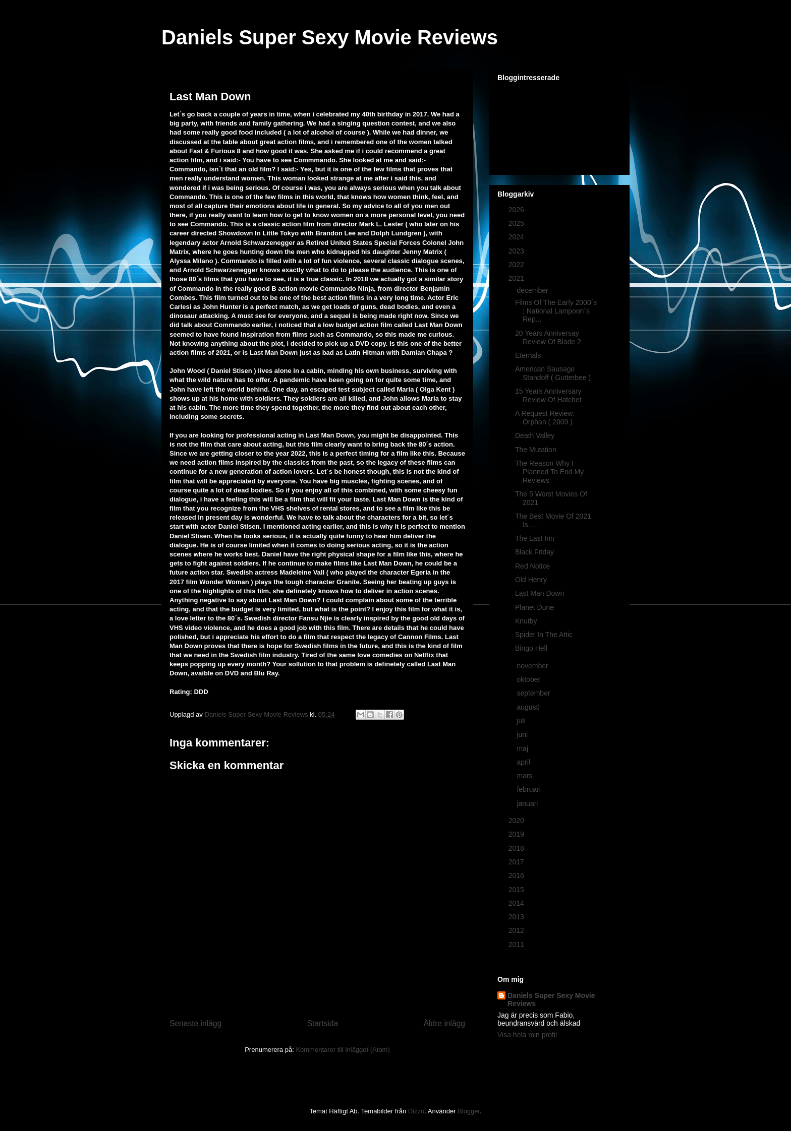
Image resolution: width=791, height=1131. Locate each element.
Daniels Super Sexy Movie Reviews (329, 37)
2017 (517, 862)
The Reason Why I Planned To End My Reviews (549, 471)
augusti (529, 707)
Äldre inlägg (444, 1023)
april (524, 762)
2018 (517, 848)
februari (529, 789)
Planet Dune (534, 607)
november (533, 666)
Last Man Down (539, 593)
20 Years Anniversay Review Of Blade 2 (548, 337)
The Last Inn (534, 538)
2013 (517, 917)
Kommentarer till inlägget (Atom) (342, 1049)
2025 (517, 223)
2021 (517, 278)
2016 (517, 875)
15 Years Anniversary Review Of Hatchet (548, 395)
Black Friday (534, 552)
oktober (529, 679)
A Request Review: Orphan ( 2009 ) (545, 417)
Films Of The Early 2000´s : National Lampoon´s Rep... (556, 311)
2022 (517, 265)
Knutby (526, 621)
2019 (517, 834)
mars (525, 776)
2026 (517, 210)
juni (523, 734)
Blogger (469, 1111)
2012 (517, 930)
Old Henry (531, 580)
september (534, 693)
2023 (517, 251)
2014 (517, 903)
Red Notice (532, 566)
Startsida (322, 1023)
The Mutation (535, 450)
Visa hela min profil (527, 1035)
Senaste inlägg (195, 1023)
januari (528, 803)
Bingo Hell (531, 648)
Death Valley (534, 435)
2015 (517, 890)
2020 (517, 820)
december (533, 290)
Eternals (528, 355)
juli (522, 721)
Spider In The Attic (544, 635)
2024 (517, 237)
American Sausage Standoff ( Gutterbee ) (553, 373)
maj (523, 748)
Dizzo (416, 1111)
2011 (517, 944)
